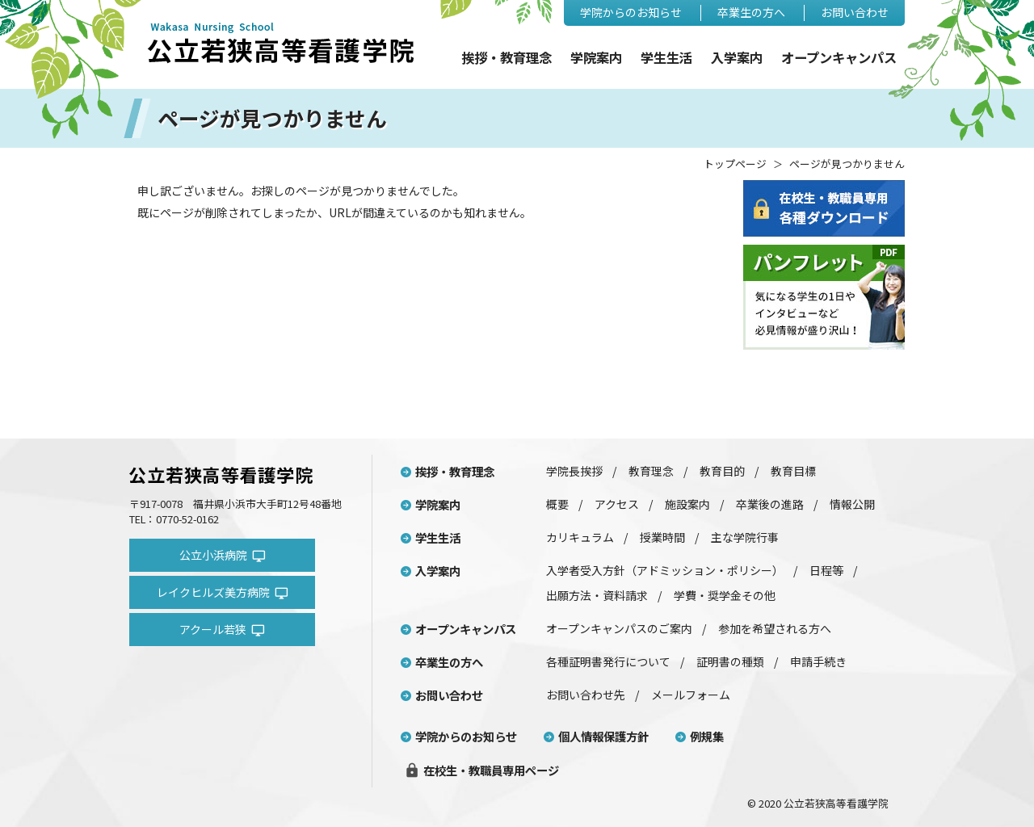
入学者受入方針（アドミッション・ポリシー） (665, 570)
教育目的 (722, 471)
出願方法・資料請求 (597, 595)
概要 (557, 504)
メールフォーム (690, 694)
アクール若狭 (222, 629)
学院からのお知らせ (631, 12)
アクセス (617, 504)
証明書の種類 (730, 661)
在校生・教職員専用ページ (481, 770)
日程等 (826, 570)
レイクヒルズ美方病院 (222, 592)
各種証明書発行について (608, 661)
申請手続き (818, 661)
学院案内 (596, 57)
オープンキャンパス (839, 57)
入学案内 (737, 57)
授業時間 (662, 537)
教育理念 (651, 471)
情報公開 (852, 504)
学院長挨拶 (574, 471)
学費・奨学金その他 (725, 595)
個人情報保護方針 (603, 736)
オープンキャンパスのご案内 (619, 628)
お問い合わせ (855, 12)
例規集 (707, 736)
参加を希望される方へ (774, 628)
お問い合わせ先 (585, 694)
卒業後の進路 (770, 504)
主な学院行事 (745, 537)
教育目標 (793, 471)
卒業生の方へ (751, 12)
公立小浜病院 (222, 555)
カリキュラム (580, 537)
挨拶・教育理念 (506, 57)
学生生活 (666, 57)
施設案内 (687, 504)
